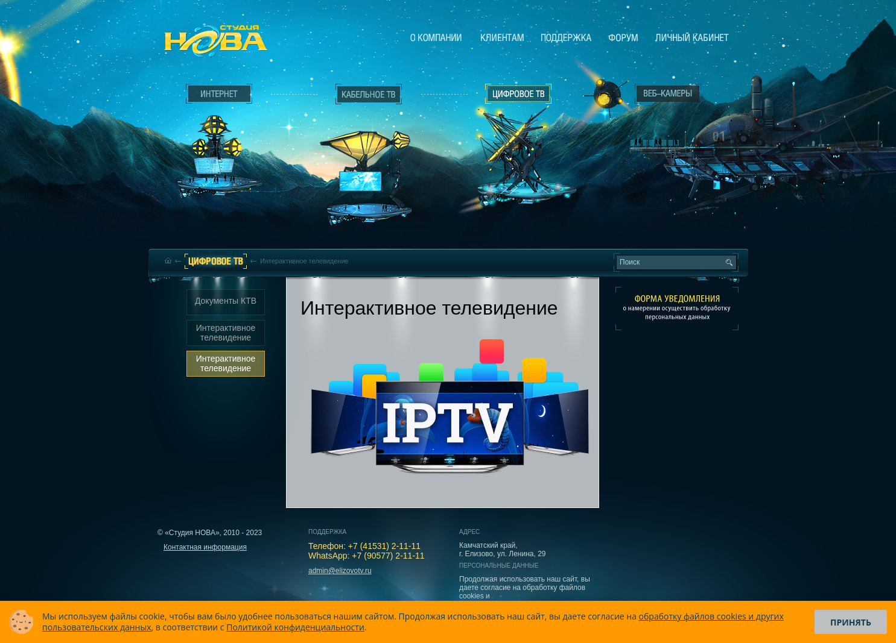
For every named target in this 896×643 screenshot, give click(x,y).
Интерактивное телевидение (226, 332)
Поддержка (566, 37)
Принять (850, 622)
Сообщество (623, 37)
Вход (670, 200)
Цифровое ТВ (512, 137)
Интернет (219, 94)
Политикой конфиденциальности (295, 627)
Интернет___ (217, 142)
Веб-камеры (601, 97)
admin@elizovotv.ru (340, 570)
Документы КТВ (225, 301)
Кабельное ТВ (369, 160)
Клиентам (502, 37)
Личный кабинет (692, 37)
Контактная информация (205, 547)
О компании (436, 37)
